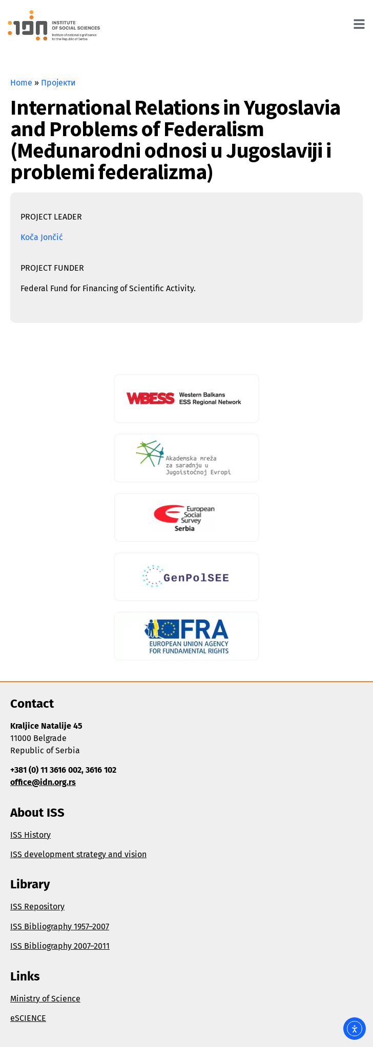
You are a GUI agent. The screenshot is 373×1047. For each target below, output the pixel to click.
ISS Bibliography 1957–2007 (59, 926)
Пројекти (58, 83)
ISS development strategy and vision (78, 854)
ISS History (30, 835)
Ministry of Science (45, 999)
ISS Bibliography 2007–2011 (60, 946)
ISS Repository (37, 906)
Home (21, 83)
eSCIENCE (28, 1018)
